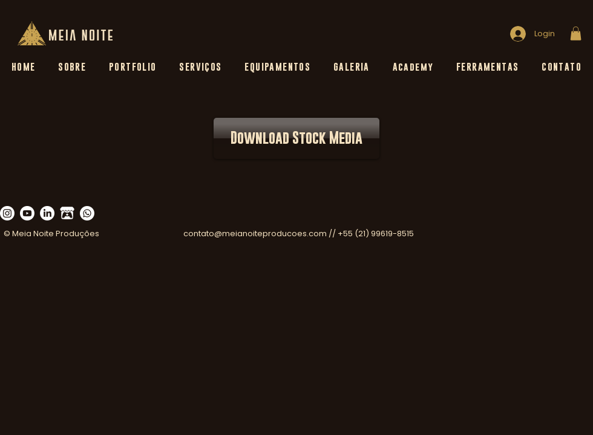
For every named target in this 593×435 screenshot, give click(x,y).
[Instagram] (7, 213)
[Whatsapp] (87, 213)
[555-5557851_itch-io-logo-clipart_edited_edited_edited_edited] (67, 213)
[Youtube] (27, 213)
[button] (576, 33)
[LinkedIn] (47, 213)
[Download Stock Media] (296, 138)
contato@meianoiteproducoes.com (255, 233)
